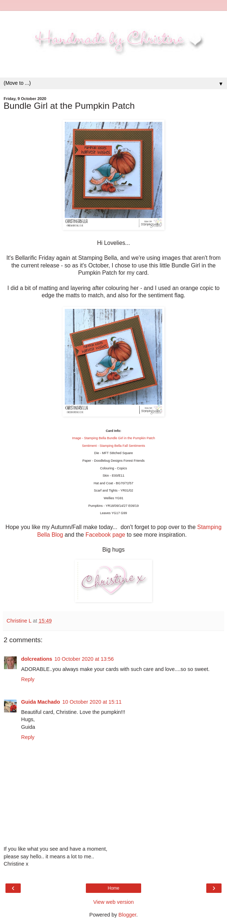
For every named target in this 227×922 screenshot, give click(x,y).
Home (113, 888)
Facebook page (105, 535)
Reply (28, 679)
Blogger (127, 915)
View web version (113, 902)
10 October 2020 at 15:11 (92, 702)
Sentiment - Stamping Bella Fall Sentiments (113, 446)
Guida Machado (40, 702)
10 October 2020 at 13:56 (84, 659)
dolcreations (36, 659)
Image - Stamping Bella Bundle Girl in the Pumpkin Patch (113, 438)
